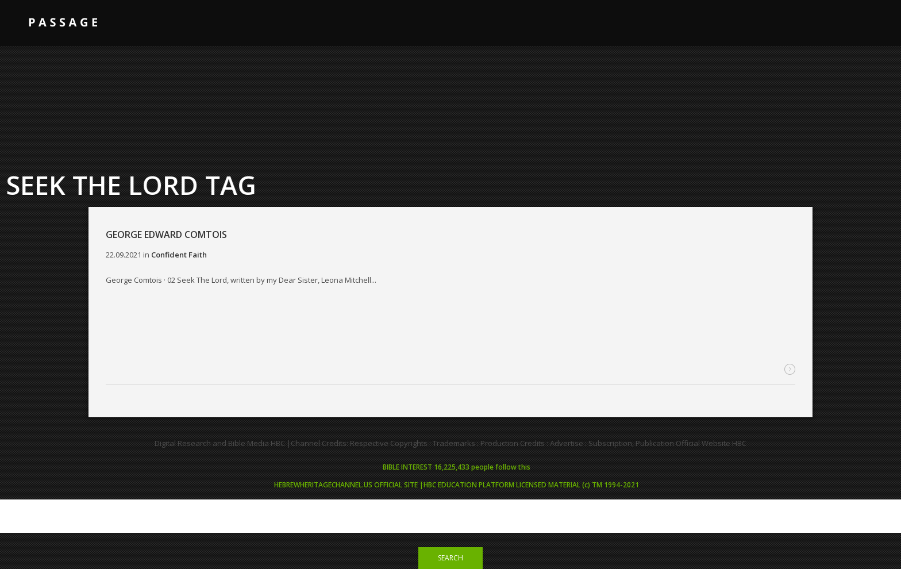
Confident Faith (179, 254)
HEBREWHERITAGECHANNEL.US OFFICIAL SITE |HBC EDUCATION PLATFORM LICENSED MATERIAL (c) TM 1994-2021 (456, 485)
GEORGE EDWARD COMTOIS (166, 234)
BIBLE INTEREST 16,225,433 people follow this (456, 467)
